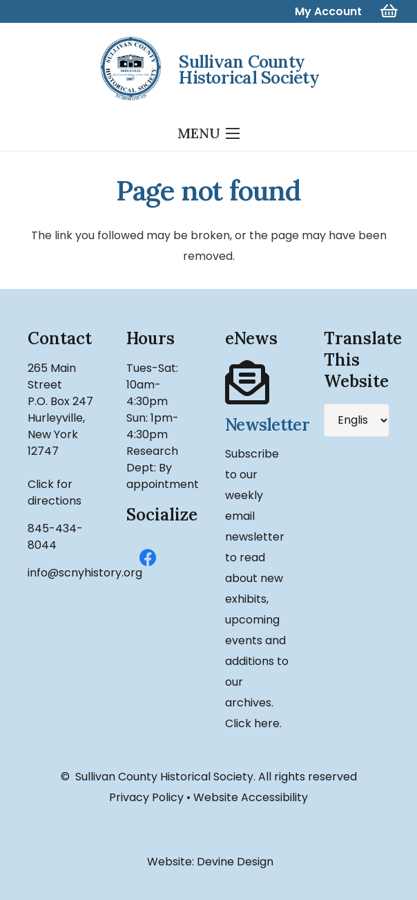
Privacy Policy (146, 797)
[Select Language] (356, 420)
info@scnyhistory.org (85, 573)
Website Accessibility (250, 797)
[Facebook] (148, 558)
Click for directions (54, 492)
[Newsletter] (258, 383)
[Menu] (208, 133)
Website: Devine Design (208, 862)
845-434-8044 (55, 537)
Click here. (253, 723)
